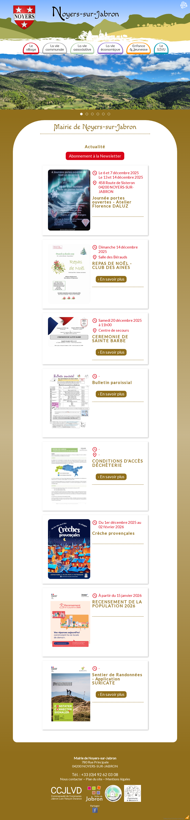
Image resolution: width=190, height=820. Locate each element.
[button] (81, 114)
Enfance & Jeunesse (139, 47)
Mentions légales (117, 779)
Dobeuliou (167, 818)
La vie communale (54, 47)
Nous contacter (71, 779)
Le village (31, 47)
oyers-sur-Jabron (85, 14)
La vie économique (110, 47)
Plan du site (94, 779)
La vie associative (82, 47)
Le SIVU (161, 47)
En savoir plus (112, 279)
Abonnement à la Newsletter (95, 155)
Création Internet (180, 818)
